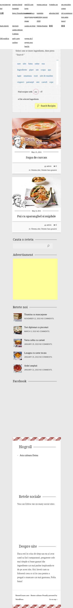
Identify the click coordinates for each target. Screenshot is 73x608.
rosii (36, 76)
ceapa (43, 69)
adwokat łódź (54, 13)
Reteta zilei (35, 170)
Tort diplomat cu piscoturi (36, 327)
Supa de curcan (36, 157)
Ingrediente (22, 69)
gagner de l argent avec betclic (28, 42)
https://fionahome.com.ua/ (21, 13)
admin (49, 166)
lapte (19, 76)
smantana (28, 76)
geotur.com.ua (42, 4)
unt (37, 69)
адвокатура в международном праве (30, 17)
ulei (24, 63)
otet (37, 82)
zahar (37, 63)
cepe (51, 82)
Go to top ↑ (53, 599)
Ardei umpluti (30, 366)
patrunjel (30, 82)
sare (19, 63)
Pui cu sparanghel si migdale (36, 216)
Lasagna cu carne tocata (35, 353)
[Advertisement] (38, 279)
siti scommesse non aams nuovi (66, 17)
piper (31, 69)
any (35, 92)
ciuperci (20, 82)
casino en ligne (29, 26)
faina (30, 63)
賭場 (51, 26)
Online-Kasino (42, 26)
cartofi (44, 82)
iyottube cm (53, 4)
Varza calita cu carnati (34, 340)
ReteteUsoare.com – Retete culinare (29, 595)
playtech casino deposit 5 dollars (17, 30)
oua (43, 63)
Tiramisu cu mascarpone (35, 314)
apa (49, 69)
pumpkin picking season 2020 (42, 17)
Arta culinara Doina (29, 455)
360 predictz (4, 38)
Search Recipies (48, 106)
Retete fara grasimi (49, 170)
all (41, 91)
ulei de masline (46, 76)
